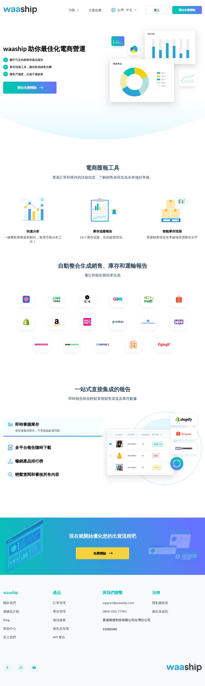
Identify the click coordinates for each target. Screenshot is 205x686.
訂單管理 (59, 603)
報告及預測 (61, 628)
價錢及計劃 (11, 611)
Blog (6, 620)
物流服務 (59, 620)
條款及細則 (160, 611)
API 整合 (59, 637)
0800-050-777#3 (115, 611)
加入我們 (9, 637)
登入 (156, 10)
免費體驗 (103, 553)
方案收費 (95, 10)
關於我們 (9, 603)
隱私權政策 (160, 603)
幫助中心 (9, 628)
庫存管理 (59, 611)
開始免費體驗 (187, 10)
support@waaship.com (118, 603)
